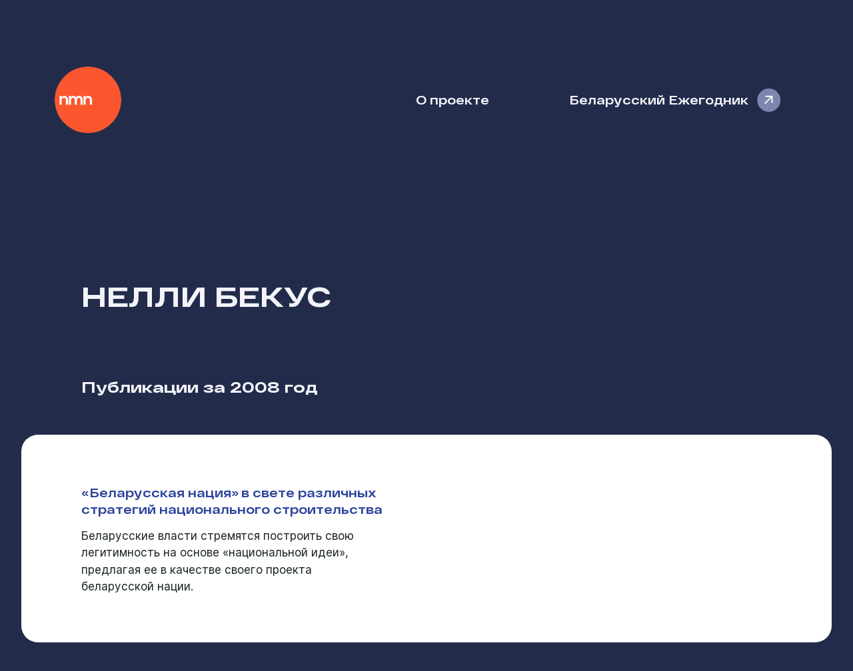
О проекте (452, 99)
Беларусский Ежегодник (658, 99)
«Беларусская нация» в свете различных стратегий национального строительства (232, 501)
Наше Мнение (88, 100)
